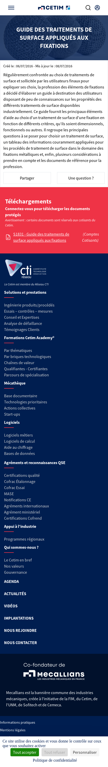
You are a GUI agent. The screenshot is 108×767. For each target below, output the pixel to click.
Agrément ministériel (22, 512)
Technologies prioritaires (25, 401)
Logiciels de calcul (19, 441)
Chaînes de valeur (19, 362)
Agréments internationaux (26, 505)
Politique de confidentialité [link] (55, 760)
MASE (9, 493)
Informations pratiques (17, 722)
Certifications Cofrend (23, 518)
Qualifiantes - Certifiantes (26, 368)
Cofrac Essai (14, 487)
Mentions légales (12, 730)
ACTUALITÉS (15, 593)
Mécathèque (14, 383)
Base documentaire (20, 395)
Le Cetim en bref (18, 560)
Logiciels (12, 422)
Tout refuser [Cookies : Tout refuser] (54, 752)
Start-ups (12, 414)
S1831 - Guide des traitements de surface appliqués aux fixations (41, 237)
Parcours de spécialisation (26, 374)
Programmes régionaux (24, 539)
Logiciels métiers (18, 435)
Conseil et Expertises (21, 317)
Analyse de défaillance (23, 323)
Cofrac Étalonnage (19, 481)
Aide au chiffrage (18, 447)
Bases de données (19, 453)
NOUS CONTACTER (20, 642)
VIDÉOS (11, 605)
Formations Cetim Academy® (29, 337)
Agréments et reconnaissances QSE (34, 462)
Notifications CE (17, 499)
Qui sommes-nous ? (21, 547)
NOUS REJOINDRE (20, 630)
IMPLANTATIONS (19, 618)
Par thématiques (18, 350)
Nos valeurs (14, 566)
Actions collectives (19, 408)
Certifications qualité (22, 475)
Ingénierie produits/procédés (29, 305)
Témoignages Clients (21, 329)
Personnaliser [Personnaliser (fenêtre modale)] (85, 752)
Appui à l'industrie (20, 526)
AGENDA (11, 581)
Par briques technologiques (27, 356)
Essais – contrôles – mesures (28, 311)
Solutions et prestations (25, 292)
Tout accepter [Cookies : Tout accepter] (24, 752)
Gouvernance (15, 572)
